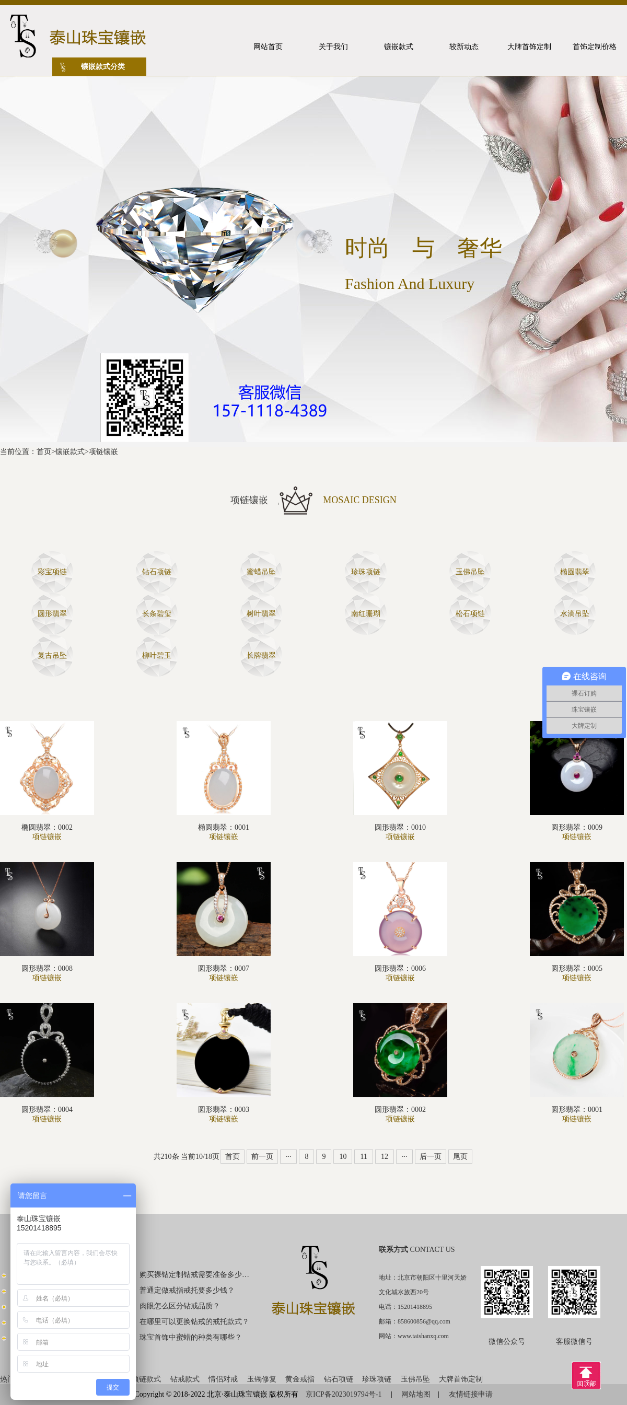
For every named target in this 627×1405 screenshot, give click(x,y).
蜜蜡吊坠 (261, 572)
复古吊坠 (52, 655)
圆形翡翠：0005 (576, 968)
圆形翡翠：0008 (47, 968)
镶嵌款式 (70, 452)
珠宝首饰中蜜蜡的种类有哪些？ (191, 1337)
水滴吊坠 (574, 614)
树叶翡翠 (261, 614)
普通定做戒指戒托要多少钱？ (187, 1290)
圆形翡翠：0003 (223, 1109)
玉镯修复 (261, 1379)
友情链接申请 (471, 1394)
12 (384, 1156)
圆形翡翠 (52, 614)
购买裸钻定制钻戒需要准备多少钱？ (195, 1275)
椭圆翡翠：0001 (223, 827)
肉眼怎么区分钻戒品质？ (180, 1306)
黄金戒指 (300, 1379)
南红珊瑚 (365, 614)
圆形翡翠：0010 (400, 827)
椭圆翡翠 (574, 572)
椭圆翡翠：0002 (47, 827)
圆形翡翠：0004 (47, 1109)
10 (342, 1156)
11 (363, 1156)
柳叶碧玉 (156, 655)
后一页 (431, 1156)
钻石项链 (156, 572)
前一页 (262, 1156)
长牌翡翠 (261, 655)
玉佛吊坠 (470, 572)
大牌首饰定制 (461, 1379)
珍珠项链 (365, 572)
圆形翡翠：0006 (400, 968)
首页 (44, 452)
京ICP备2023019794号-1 (345, 1394)
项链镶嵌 (103, 452)
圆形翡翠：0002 (400, 1109)
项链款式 (146, 1379)
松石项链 (470, 614)
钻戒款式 (185, 1379)
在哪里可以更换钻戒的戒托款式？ (194, 1322)
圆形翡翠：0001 (576, 1109)
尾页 (460, 1156)
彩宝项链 (52, 572)
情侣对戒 (223, 1379)
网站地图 (416, 1394)
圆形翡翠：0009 (576, 827)
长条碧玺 (156, 614)
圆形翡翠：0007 (223, 968)
